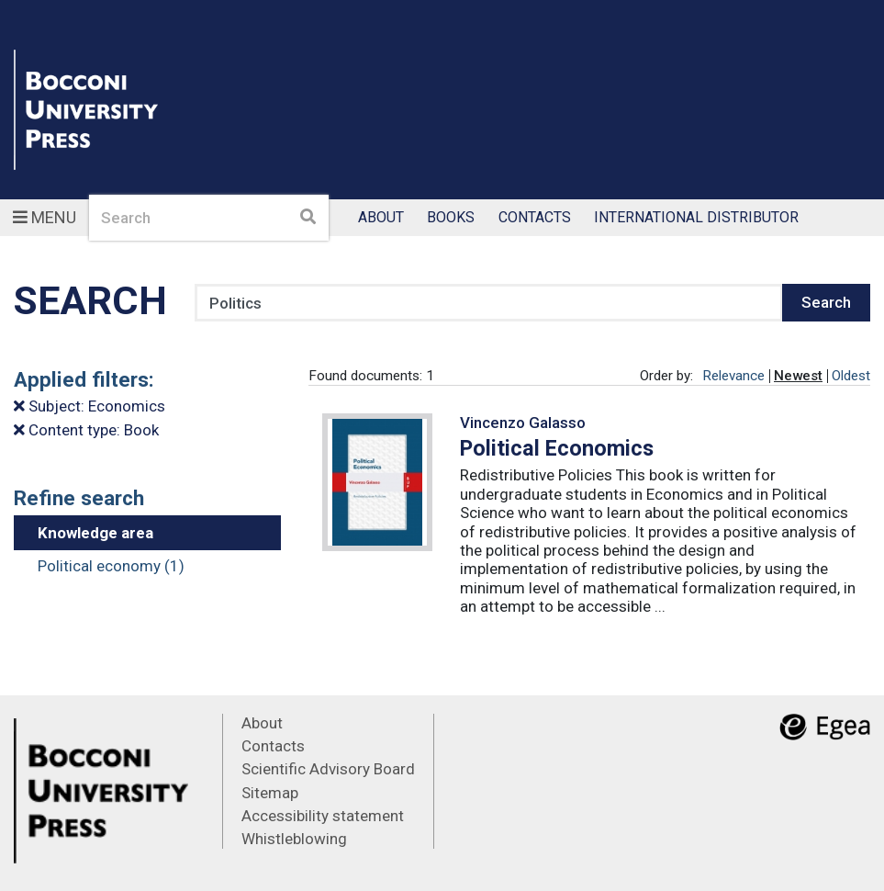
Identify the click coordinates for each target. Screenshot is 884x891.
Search (826, 302)
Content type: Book (86, 430)
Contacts (534, 218)
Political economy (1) (111, 566)
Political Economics (557, 448)
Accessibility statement (322, 815)
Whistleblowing (294, 838)
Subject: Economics (89, 406)
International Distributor (696, 218)
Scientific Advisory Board (328, 769)
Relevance (733, 375)
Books (451, 218)
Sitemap (269, 793)
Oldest (851, 375)
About (381, 218)
